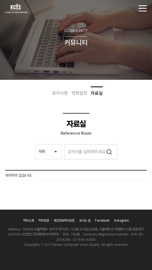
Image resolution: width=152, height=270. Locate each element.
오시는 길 (85, 220)
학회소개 (28, 220)
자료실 (96, 93)
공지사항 (60, 93)
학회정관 (43, 220)
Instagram (121, 220)
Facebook (102, 220)
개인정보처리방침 (64, 220)
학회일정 (79, 93)
